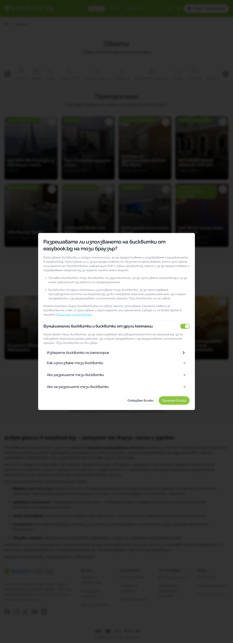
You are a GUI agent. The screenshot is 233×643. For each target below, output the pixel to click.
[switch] (188, 326)
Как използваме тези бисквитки (117, 363)
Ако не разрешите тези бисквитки (117, 387)
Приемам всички (178, 400)
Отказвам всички (144, 400)
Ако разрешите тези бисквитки (117, 375)
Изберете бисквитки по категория (117, 352)
